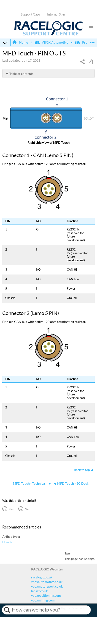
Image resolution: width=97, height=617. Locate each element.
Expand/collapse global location (92, 41)
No (27, 509)
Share (83, 62)
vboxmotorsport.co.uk (47, 586)
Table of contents (21, 74)
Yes (11, 509)
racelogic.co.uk (41, 577)
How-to (7, 542)
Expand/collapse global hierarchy (5, 42)
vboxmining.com (43, 600)
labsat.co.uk (39, 591)
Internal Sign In (57, 14)
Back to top (82, 470)
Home (20, 42)
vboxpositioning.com (46, 595)
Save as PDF (90, 62)
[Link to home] (48, 34)
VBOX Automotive (52, 42)
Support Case (30, 14)
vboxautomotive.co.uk (46, 582)
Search (7, 610)
